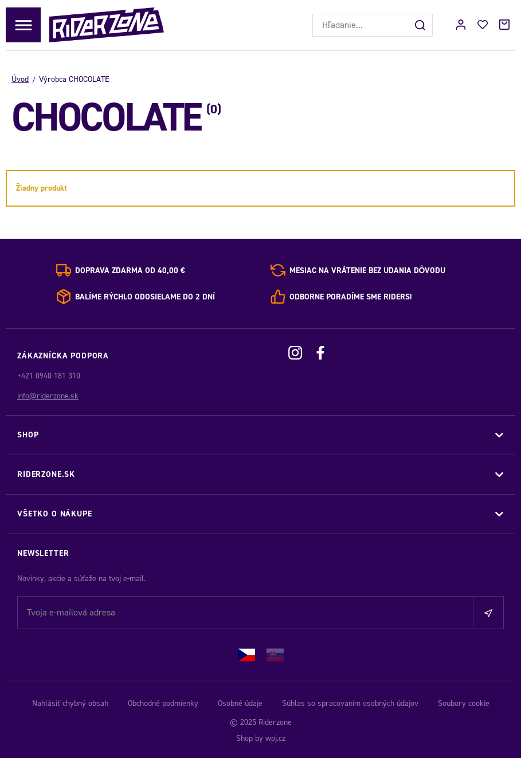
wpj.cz (275, 738)
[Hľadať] (421, 25)
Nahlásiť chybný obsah (70, 703)
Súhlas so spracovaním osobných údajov (350, 703)
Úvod (20, 79)
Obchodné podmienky (163, 703)
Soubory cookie (463, 703)
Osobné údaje (240, 703)
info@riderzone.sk (48, 395)
